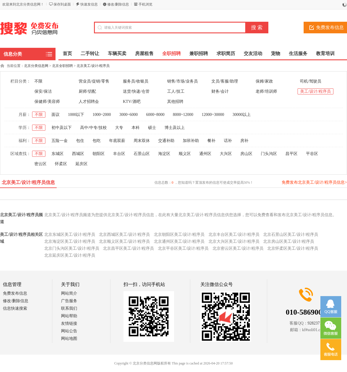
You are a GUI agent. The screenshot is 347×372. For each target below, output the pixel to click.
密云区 (40, 164)
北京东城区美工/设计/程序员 (69, 234)
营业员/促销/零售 (94, 81)
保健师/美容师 (47, 101)
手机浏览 (145, 4)
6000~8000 (155, 114)
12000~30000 (213, 114)
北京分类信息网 (36, 66)
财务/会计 (220, 91)
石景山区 (142, 154)
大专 (119, 127)
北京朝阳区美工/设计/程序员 (179, 234)
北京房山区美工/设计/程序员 (288, 241)
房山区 (246, 154)
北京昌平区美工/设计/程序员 (128, 248)
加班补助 (191, 140)
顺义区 (185, 154)
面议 (55, 114)
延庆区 (81, 164)
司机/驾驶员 (310, 81)
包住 (80, 140)
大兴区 (226, 154)
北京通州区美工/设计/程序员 (179, 241)
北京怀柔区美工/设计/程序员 (292, 248)
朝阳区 (99, 154)
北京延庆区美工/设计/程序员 (69, 255)
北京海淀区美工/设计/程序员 (69, 241)
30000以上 (241, 114)
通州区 (205, 154)
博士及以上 (175, 127)
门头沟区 (269, 154)
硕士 (152, 127)
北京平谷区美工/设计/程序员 (183, 248)
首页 (67, 53)
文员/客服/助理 (224, 81)
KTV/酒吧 (132, 101)
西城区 (78, 154)
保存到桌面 (62, 4)
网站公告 (69, 331)
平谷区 (312, 154)
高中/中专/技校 (93, 127)
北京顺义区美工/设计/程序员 (124, 241)
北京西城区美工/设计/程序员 (124, 234)
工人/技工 (175, 91)
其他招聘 (175, 101)
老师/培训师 (266, 91)
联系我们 (69, 308)
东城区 (57, 154)
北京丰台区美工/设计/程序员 (233, 234)
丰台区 (119, 154)
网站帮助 (69, 316)
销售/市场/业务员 (182, 81)
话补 (228, 140)
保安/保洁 (43, 91)
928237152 (317, 323)
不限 (38, 81)
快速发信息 (89, 4)
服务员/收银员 (135, 81)
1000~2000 (102, 114)
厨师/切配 (87, 91)
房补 (244, 140)
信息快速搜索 (15, 308)
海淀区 (164, 154)
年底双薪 (117, 140)
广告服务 (69, 301)
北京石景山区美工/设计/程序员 (290, 234)
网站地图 (69, 338)
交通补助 (166, 140)
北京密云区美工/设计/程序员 (238, 248)
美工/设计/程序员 (315, 91)
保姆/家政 (264, 81)
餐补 (211, 140)
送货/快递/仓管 (136, 91)
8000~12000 (183, 114)
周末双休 (142, 140)
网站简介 (69, 293)
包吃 (97, 140)
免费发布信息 (15, 293)
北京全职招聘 (62, 66)
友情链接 (69, 323)
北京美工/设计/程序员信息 (28, 182)
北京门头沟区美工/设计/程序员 (71, 248)
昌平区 (291, 154)
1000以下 (76, 114)
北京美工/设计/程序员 (93, 66)
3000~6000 (128, 114)
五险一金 (59, 140)
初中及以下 (61, 127)
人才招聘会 (89, 101)
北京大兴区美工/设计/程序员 (233, 241)
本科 (136, 127)
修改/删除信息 (118, 4)
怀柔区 (61, 164)
